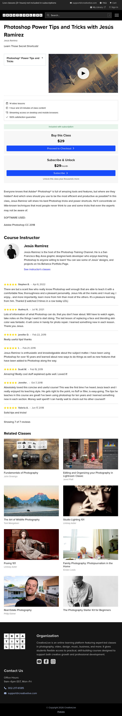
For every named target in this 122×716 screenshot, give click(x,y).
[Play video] (83, 73)
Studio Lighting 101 (73, 519)
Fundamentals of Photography (21, 472)
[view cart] (113, 3)
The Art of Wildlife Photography (22, 519)
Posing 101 (10, 563)
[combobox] (78, 15)
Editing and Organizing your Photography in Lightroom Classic (88, 474)
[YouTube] (39, 661)
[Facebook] (46, 661)
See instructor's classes (37, 269)
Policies (61, 711)
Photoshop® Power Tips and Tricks (23, 59)
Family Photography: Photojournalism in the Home (88, 564)
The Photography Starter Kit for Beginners (87, 610)
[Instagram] (53, 661)
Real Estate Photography (18, 610)
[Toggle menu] (116, 15)
